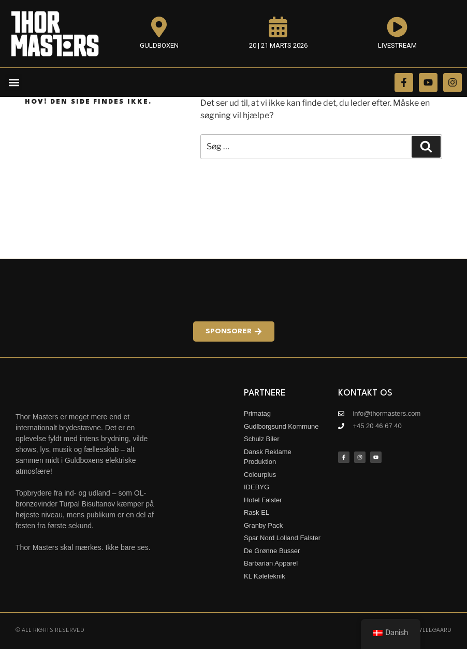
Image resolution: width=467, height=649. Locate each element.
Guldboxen (159, 45)
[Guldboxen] (159, 27)
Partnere (264, 393)
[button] (13, 82)
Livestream (397, 45)
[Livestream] (397, 27)
